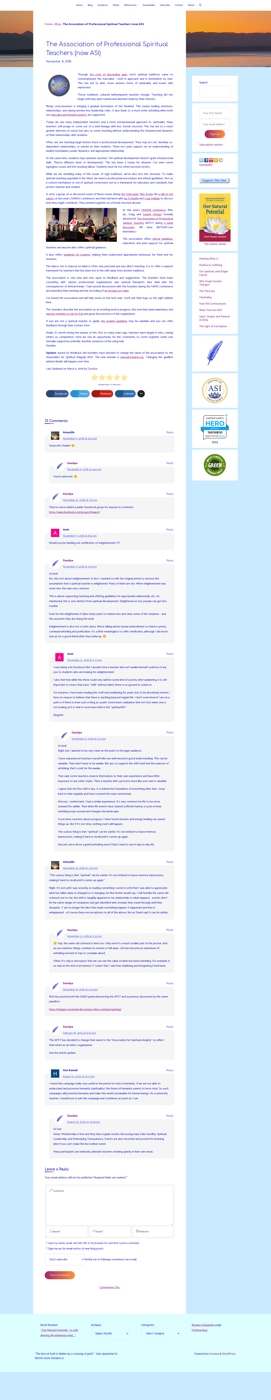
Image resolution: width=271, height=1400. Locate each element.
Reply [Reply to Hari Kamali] (169, 1094)
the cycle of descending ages (109, 75)
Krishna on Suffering (211, 267)
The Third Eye (207, 294)
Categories (148, 1352)
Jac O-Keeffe (139, 201)
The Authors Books (214, 246)
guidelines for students (77, 258)
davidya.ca (215, 432)
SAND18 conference (153, 213)
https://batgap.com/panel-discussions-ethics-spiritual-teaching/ (88, 1032)
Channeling (206, 300)
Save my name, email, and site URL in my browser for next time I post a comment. (93, 1269)
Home (49, 24)
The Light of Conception (214, 329)
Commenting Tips (109, 1314)
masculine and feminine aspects (77, 116)
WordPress (229, 1381)
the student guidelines (114, 326)
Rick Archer (150, 197)
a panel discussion (145, 230)
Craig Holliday (161, 201)
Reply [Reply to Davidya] (169, 469)
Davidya (93, 374)
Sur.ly (222, 439)
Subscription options (212, 145)
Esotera (214, 1381)
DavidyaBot (206, 167)
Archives (96, 1352)
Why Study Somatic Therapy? (211, 286)
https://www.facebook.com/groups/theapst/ (77, 519)
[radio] (94, 384)
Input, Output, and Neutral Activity (210, 321)
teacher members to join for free (71, 318)
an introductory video (134, 295)
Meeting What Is (209, 261)
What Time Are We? (211, 313)
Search (203, 82)
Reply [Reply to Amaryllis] (169, 438)
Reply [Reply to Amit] (169, 536)
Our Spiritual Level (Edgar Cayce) (214, 276)
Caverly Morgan (152, 217)
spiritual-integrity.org (131, 362)
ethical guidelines (161, 242)
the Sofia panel (132, 197)
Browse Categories (203, 1352)
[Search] (200, 5)
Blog (58, 24)
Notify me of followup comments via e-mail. (93, 1286)
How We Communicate (213, 306)
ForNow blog (199, 1358)
